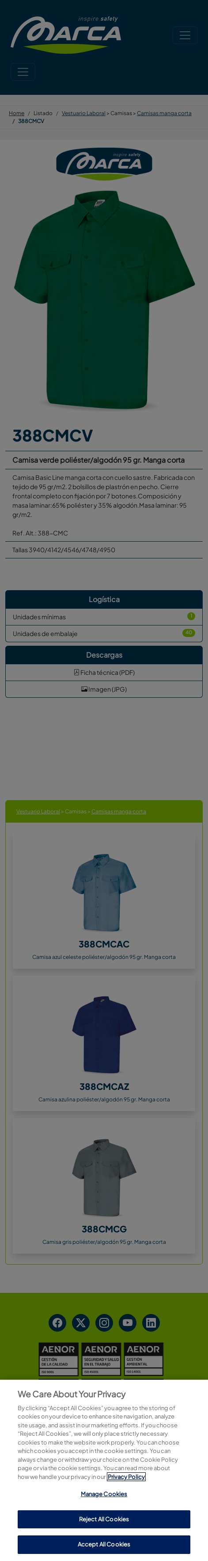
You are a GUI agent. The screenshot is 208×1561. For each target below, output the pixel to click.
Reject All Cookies (104, 1519)
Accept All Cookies (104, 1544)
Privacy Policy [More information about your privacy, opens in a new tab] (126, 1476)
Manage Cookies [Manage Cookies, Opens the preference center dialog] (104, 1493)
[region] (104, 1470)
